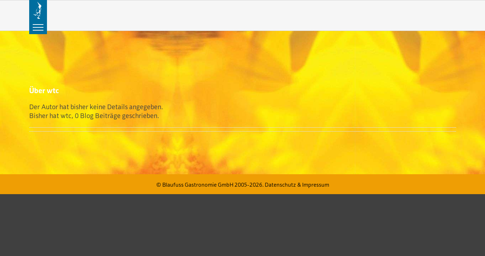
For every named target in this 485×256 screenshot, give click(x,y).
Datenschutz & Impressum (297, 184)
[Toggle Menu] (38, 27)
